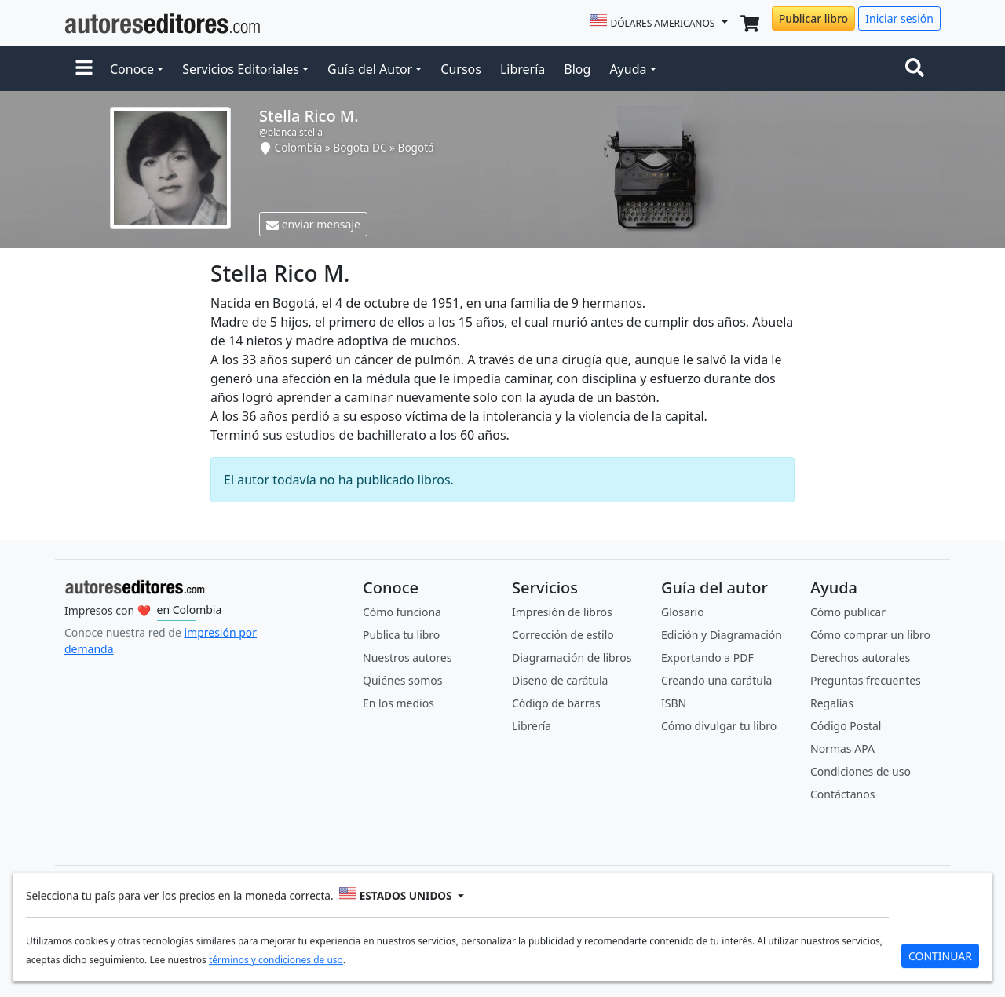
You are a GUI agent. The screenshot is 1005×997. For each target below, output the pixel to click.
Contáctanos (842, 794)
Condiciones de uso (860, 771)
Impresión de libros (562, 611)
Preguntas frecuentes (865, 680)
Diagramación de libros (571, 657)
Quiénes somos (402, 680)
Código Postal (845, 725)
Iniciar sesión (899, 18)
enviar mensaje (313, 224)
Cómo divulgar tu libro (719, 725)
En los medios (398, 703)
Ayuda (627, 69)
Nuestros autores (407, 657)
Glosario (682, 611)
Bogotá (416, 147)
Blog (577, 69)
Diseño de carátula (560, 680)
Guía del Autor (369, 69)
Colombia (299, 147)
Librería (522, 69)
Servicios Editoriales (240, 69)
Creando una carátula (716, 680)
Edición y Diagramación (721, 634)
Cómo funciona (402, 611)
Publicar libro (813, 18)
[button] (84, 69)
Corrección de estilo (563, 634)
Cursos (460, 69)
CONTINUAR (940, 958)
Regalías (831, 703)
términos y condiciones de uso (276, 962)
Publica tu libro (401, 634)
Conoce (132, 69)
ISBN (673, 703)
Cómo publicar (848, 611)
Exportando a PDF (707, 657)
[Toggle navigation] (918, 69)
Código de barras (556, 703)
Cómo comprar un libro (870, 634)
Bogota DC (359, 147)
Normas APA (842, 748)
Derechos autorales (860, 657)
